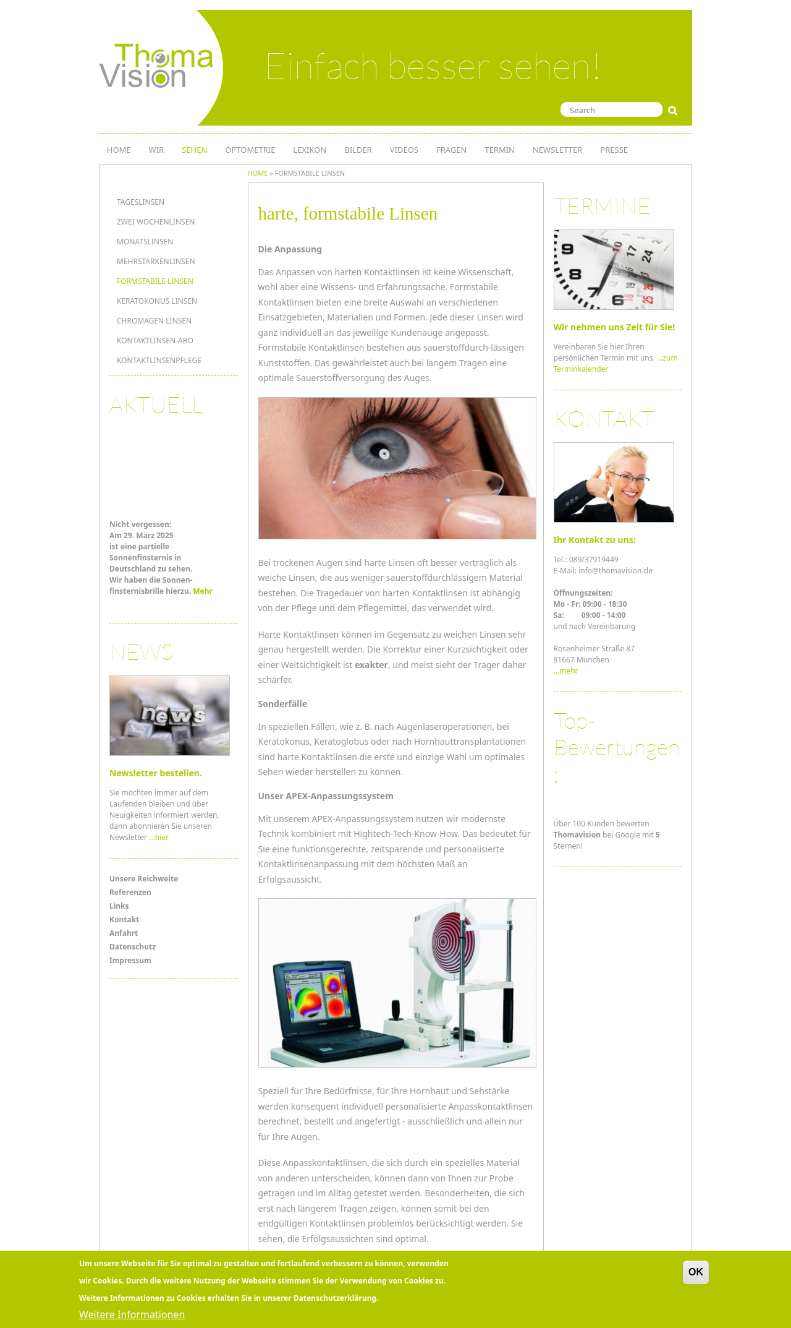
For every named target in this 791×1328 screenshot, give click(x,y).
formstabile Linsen (155, 281)
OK (695, 1272)
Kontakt (124, 919)
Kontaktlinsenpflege (159, 360)
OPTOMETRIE (250, 149)
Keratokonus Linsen (157, 301)
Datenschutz (132, 946)
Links (119, 906)
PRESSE (614, 149)
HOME (119, 149)
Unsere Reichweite (143, 878)
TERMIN (499, 149)
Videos (404, 149)
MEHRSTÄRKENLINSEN (156, 261)
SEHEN (194, 149)
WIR (156, 149)
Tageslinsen (140, 202)
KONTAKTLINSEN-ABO (155, 340)
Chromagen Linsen (154, 320)
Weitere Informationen (132, 1314)
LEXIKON (309, 149)
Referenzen (130, 892)
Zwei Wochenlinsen (156, 221)
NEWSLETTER (557, 149)
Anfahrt (123, 933)
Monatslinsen (145, 241)
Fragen (451, 149)
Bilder (357, 149)
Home (258, 173)
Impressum (130, 960)
